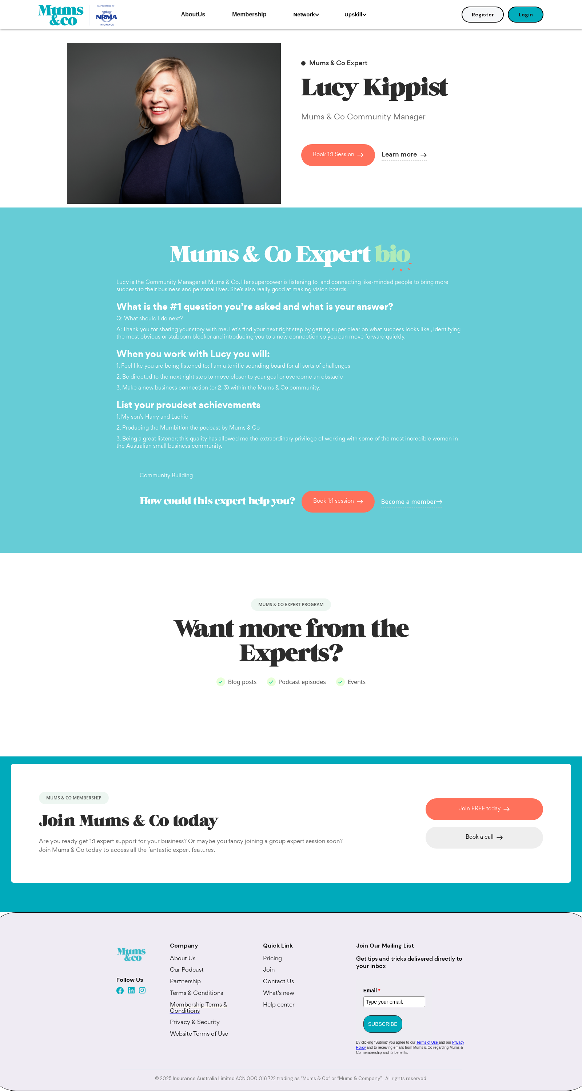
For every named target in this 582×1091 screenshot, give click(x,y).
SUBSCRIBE (383, 1024)
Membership (249, 14)
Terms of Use (427, 1042)
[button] (306, 14)
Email (371, 990)
